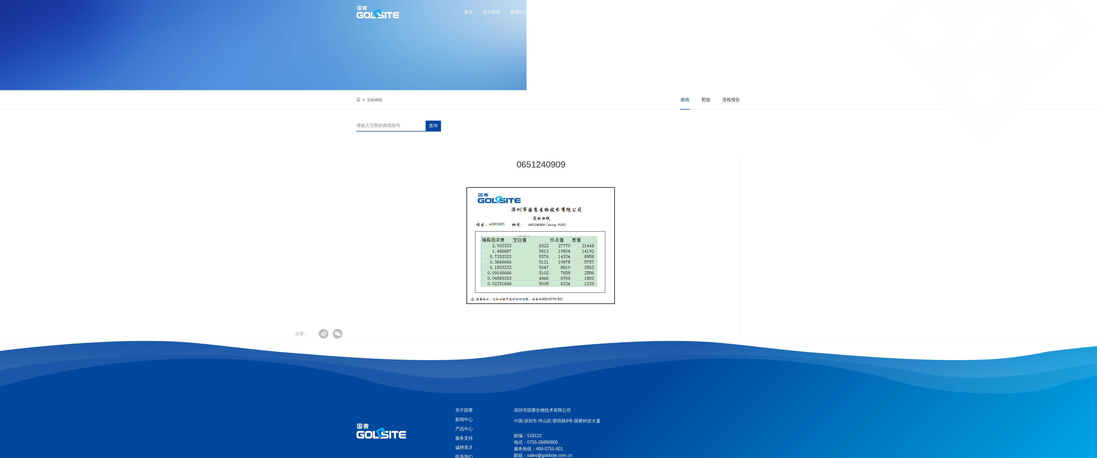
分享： (39, 333)
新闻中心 (519, 12)
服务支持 (574, 12)
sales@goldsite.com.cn (549, 455)
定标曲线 (374, 100)
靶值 (706, 99)
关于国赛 (491, 12)
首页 (468, 12)
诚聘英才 (601, 12)
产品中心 (546, 12)
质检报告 (731, 99)
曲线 (685, 99)
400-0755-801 (721, 12)
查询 (433, 125)
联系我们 (628, 12)
